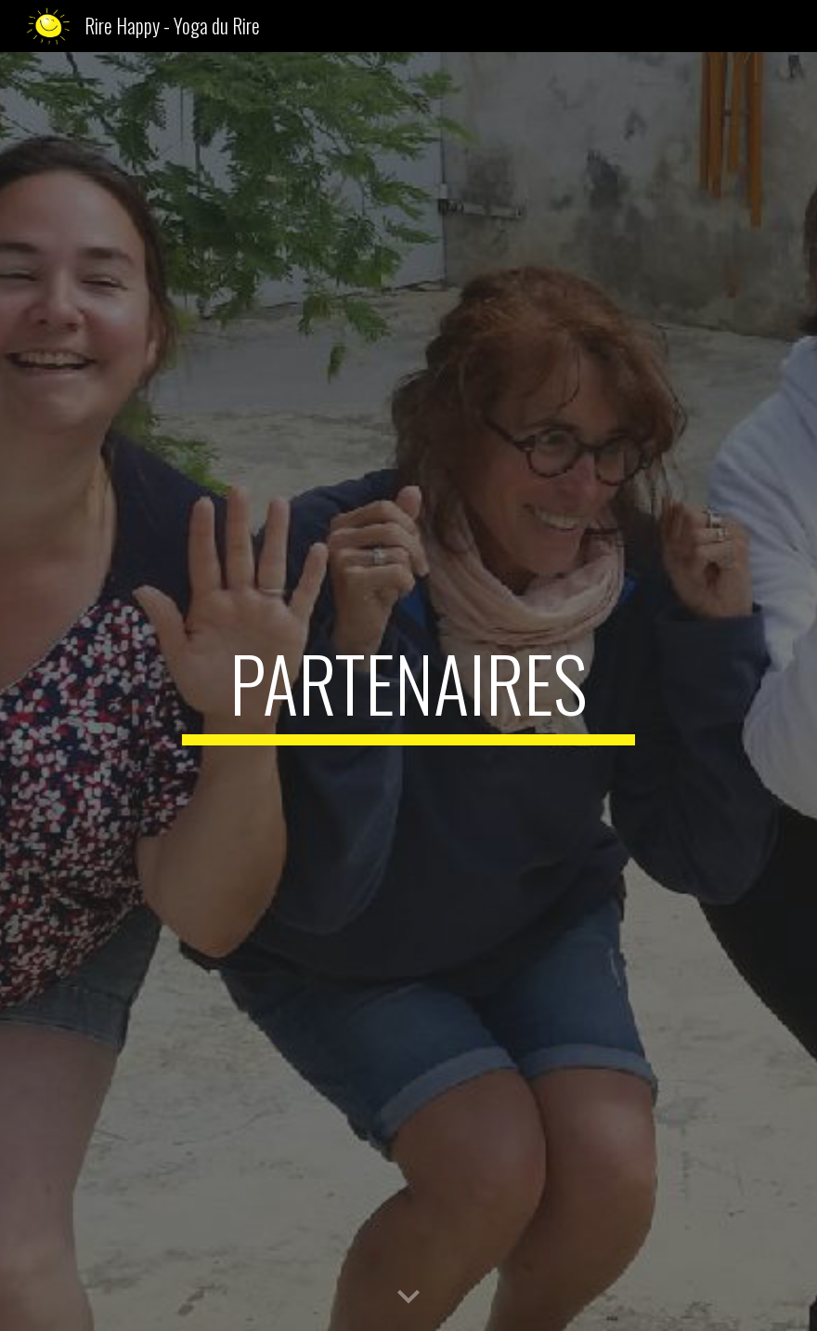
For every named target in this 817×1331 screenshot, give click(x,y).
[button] (408, 1297)
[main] (408, 691)
